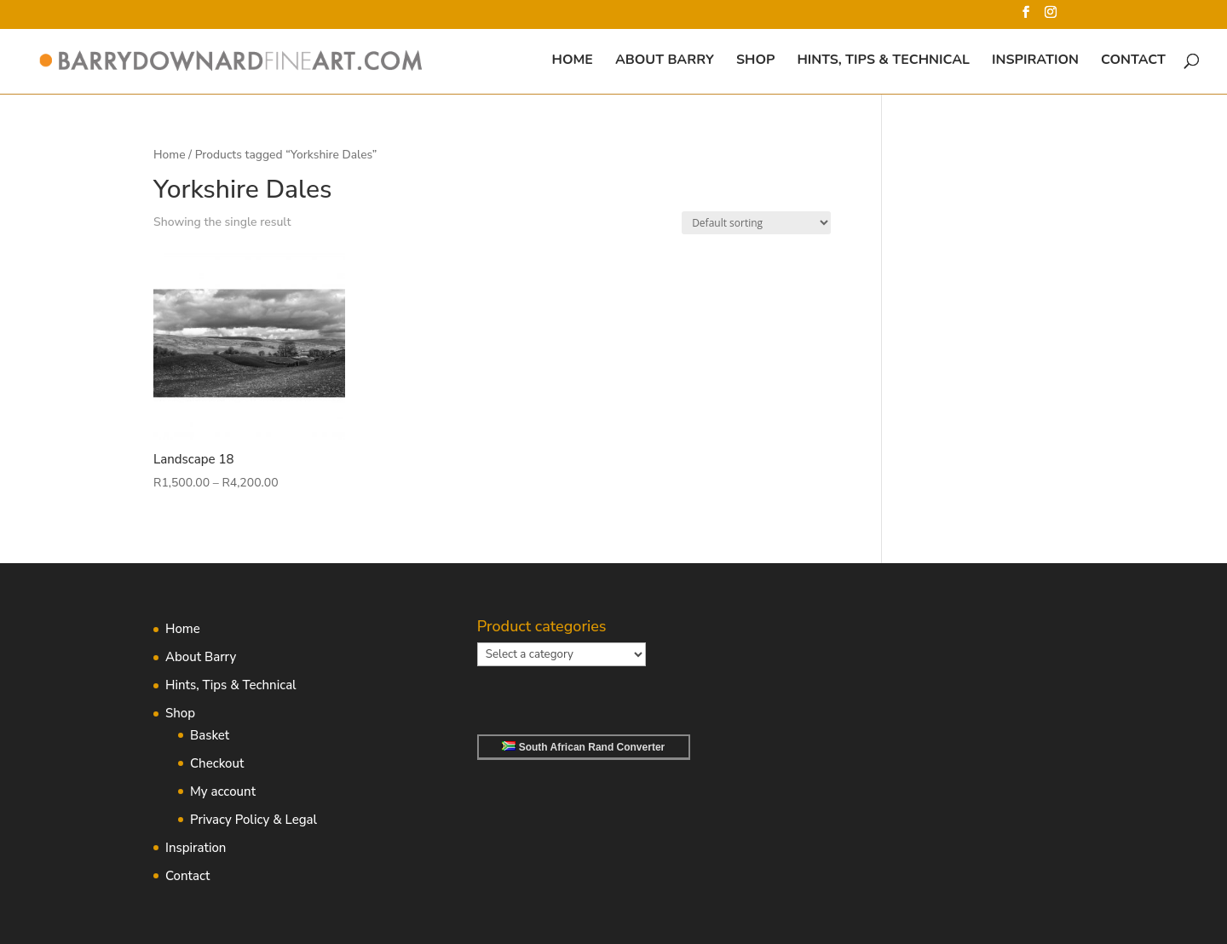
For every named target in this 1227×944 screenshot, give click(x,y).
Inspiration (1035, 61)
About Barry (664, 61)
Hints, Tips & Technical (883, 61)
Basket (209, 735)
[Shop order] (756, 222)
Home (572, 61)
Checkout (217, 763)
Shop (755, 61)
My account (223, 791)
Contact (1133, 61)
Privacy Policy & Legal (253, 819)
